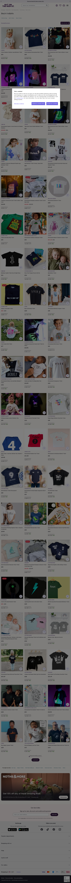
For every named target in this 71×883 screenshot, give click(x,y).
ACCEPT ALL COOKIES (52, 103)
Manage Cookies (19, 103)
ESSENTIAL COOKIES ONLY (38, 103)
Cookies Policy (19, 98)
